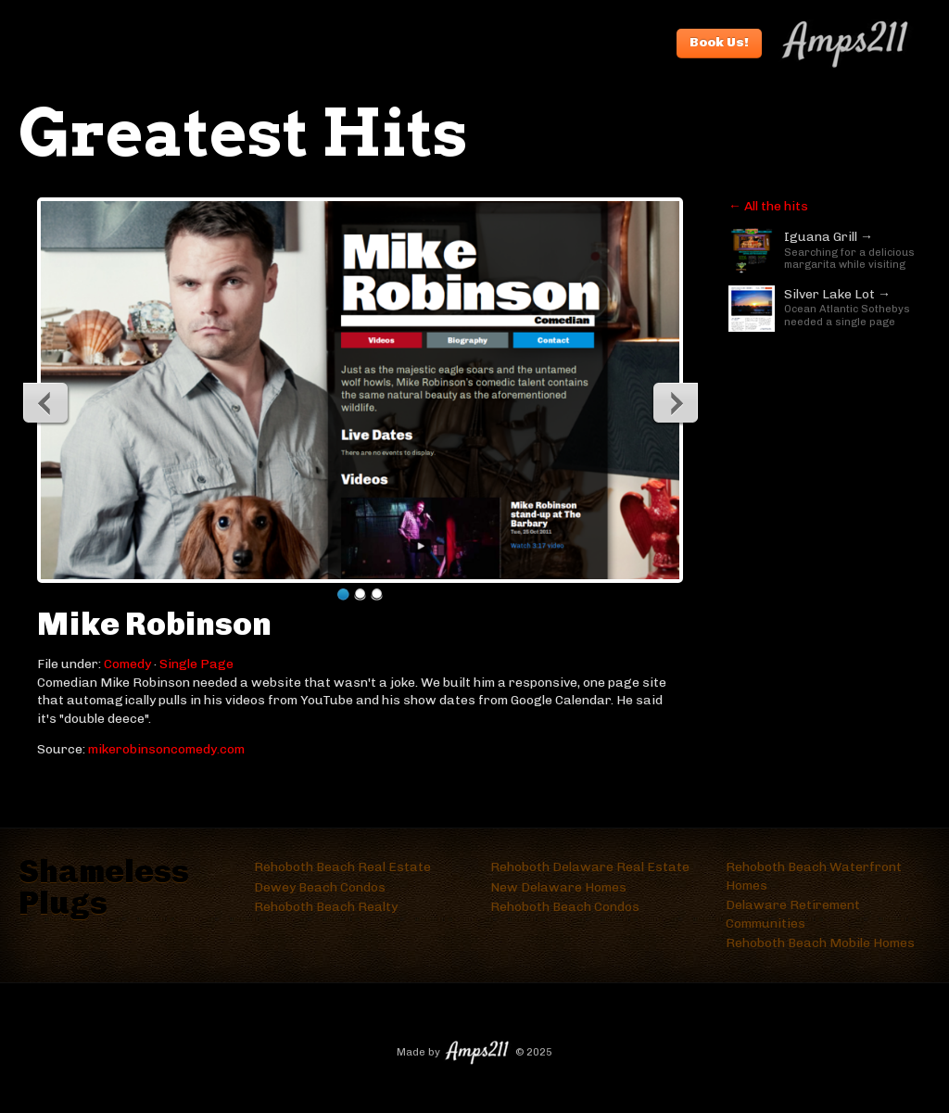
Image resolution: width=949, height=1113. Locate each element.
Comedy (127, 664)
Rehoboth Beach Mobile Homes (820, 943)
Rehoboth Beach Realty (326, 907)
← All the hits (768, 206)
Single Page (196, 664)
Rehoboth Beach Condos (564, 907)
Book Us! (719, 42)
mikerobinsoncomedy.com (166, 749)
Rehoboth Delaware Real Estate (590, 867)
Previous (46, 402)
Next (675, 402)
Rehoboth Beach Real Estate (342, 867)
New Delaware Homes (558, 887)
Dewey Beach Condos (320, 887)
